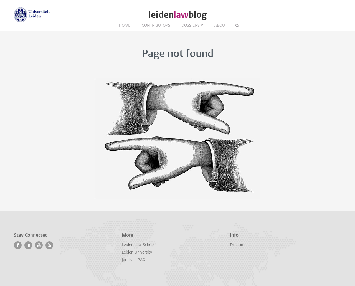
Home (125, 26)
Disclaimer (239, 245)
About (220, 26)
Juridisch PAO (133, 260)
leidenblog (177, 15)
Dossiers (190, 26)
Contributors (156, 26)
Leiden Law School (138, 245)
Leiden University (137, 252)
